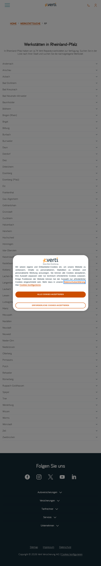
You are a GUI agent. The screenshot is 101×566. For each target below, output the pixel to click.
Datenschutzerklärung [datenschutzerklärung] (74, 282)
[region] (50, 283)
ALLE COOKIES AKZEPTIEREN (50, 294)
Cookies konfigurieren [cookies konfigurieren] (30, 285)
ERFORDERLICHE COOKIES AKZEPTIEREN (50, 305)
